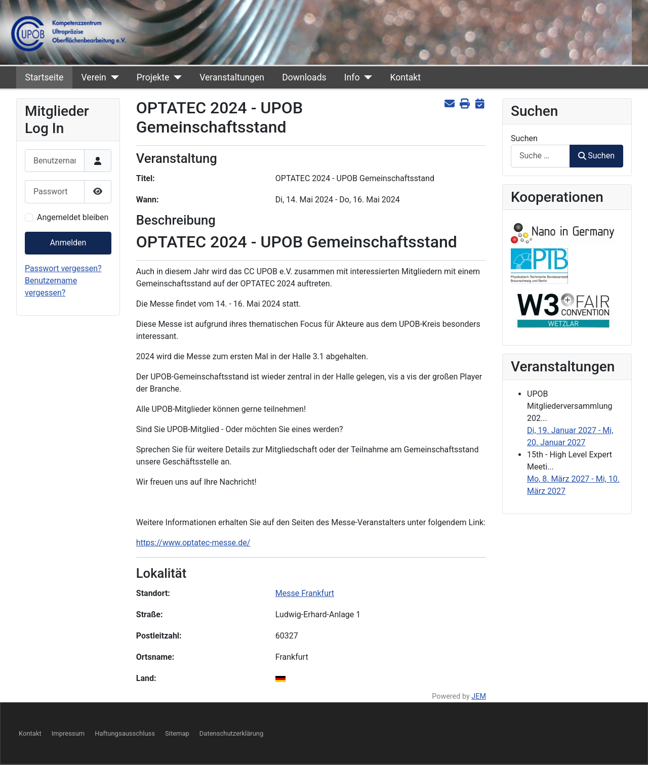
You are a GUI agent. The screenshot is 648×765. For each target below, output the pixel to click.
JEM (478, 696)
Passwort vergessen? (63, 268)
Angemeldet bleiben (72, 217)
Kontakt (405, 77)
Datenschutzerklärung (231, 733)
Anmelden (68, 242)
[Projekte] (175, 77)
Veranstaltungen (231, 77)
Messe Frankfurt (304, 593)
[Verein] (112, 77)
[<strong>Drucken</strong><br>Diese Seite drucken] (464, 104)
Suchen (524, 138)
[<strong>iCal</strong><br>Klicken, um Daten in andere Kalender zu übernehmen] (479, 104)
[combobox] (540, 156)
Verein (93, 77)
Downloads (304, 77)
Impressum (68, 733)
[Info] (365, 77)
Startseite (44, 77)
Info (352, 77)
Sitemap (177, 733)
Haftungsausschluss (125, 733)
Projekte (153, 77)
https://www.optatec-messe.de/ (193, 542)
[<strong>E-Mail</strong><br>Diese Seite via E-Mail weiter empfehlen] (449, 104)
